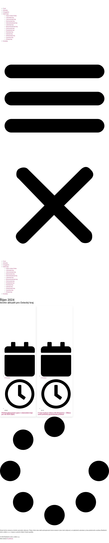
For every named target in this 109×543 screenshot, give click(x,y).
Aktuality (5, 10)
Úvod (4, 8)
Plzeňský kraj (9, 32)
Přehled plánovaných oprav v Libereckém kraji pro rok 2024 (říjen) (17, 413)
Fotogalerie (6, 12)
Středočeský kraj (10, 35)
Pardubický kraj (10, 30)
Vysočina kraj (9, 37)
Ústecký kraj (9, 34)
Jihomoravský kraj (11, 19)
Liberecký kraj (9, 25)
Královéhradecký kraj (11, 23)
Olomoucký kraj (10, 28)
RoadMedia (10, 538)
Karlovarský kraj (10, 21)
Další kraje (6, 14)
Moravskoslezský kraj (12, 26)
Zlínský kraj (9, 39)
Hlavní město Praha (11, 15)
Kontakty (5, 41)
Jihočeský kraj (10, 17)
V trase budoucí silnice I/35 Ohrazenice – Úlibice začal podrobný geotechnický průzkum (54, 413)
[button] (54, 151)
